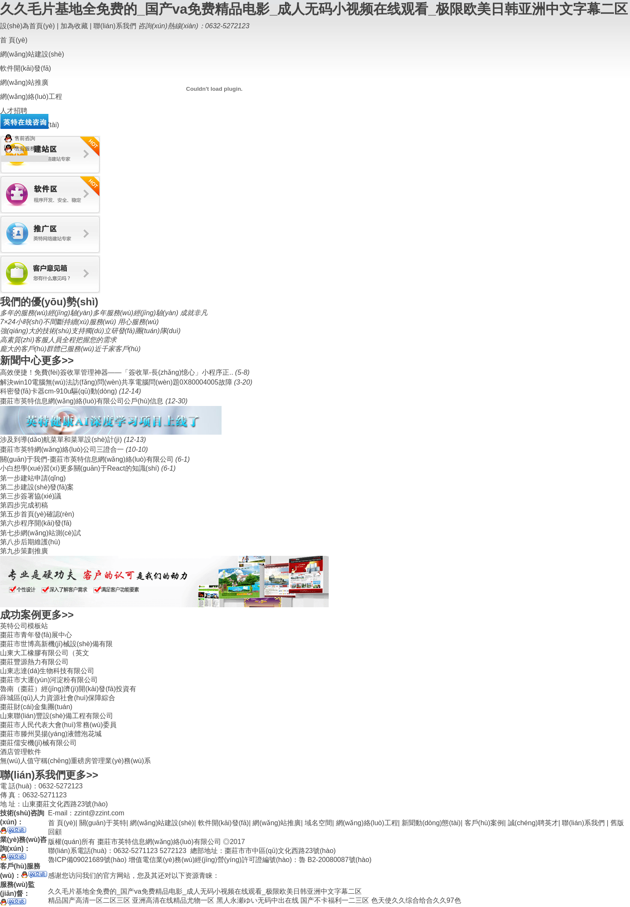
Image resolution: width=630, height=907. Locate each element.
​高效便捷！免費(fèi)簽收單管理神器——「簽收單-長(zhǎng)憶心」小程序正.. (117, 372)
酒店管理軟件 (20, 751)
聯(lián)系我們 (114, 26)
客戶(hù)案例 (484, 822)
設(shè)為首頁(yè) (27, 26)
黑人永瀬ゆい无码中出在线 (257, 900)
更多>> (57, 360)
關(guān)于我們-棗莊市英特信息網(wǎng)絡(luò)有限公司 (87, 459)
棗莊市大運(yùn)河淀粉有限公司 (49, 679)
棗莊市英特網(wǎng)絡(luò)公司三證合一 (63, 449)
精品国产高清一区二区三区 (89, 900)
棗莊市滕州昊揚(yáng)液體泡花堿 (51, 733)
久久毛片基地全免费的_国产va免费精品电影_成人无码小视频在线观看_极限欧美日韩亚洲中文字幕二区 (314, 9)
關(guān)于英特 (102, 822)
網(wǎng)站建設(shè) (162, 822)
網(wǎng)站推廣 (276, 822)
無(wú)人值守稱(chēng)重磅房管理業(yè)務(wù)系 (75, 760)
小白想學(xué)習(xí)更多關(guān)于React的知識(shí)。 (80, 468)
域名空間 (318, 822)
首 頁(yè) (13, 40)
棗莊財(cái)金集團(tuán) (36, 706)
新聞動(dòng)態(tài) (431, 822)
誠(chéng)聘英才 (533, 822)
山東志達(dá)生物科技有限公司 (47, 670)
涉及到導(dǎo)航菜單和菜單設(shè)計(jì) (62, 439)
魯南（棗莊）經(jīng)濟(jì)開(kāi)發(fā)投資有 (68, 688)
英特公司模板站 (24, 626)
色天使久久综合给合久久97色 (416, 900)
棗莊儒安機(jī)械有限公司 (38, 742)
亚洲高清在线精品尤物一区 (173, 900)
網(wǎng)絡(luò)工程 (367, 822)
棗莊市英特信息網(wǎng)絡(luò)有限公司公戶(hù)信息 (82, 401)
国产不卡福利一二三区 (334, 900)
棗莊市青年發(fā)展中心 (36, 634)
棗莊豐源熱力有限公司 (34, 661)
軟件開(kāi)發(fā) (223, 822)
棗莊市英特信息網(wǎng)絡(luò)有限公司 (159, 841)
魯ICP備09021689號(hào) (87, 859)
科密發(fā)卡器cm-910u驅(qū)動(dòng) (59, 391)
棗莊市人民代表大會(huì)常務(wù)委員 (58, 724)
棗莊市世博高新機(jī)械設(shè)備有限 (56, 643)
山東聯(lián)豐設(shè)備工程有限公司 (56, 715)
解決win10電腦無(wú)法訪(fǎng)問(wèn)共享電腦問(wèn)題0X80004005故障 (117, 382)
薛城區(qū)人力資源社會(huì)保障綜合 (57, 697)
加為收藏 (74, 26)
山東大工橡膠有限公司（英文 (44, 652)
